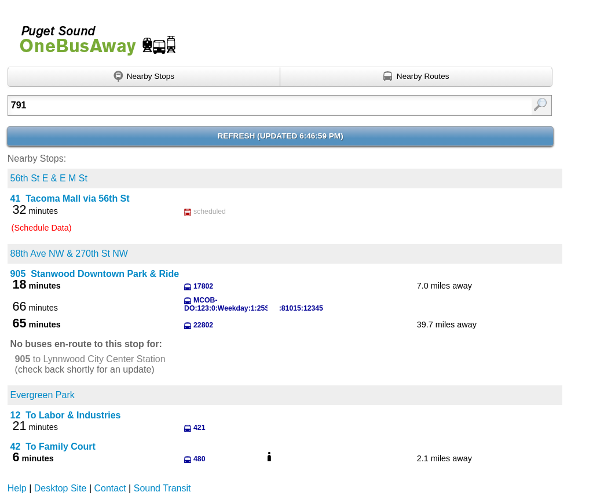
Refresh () (280, 136)
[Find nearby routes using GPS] (416, 77)
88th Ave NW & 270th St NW (69, 253)
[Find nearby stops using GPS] (144, 77)
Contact (110, 488)
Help (17, 488)
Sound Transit (162, 488)
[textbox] (241, 105)
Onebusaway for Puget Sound (93, 35)
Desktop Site (60, 488)
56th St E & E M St (48, 178)
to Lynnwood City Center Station (90, 359)
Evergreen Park (42, 395)
